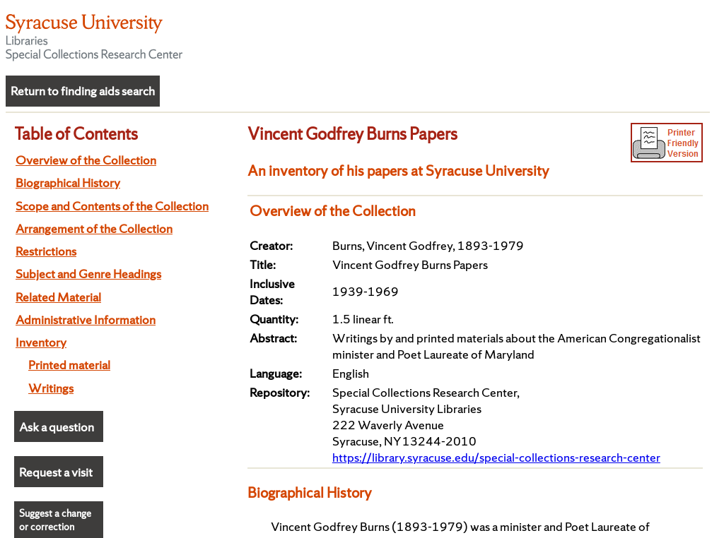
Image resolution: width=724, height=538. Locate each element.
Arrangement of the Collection (94, 228)
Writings (51, 388)
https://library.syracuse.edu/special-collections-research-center (496, 457)
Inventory (41, 342)
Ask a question (56, 427)
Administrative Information (86, 319)
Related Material (58, 297)
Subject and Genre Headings (88, 273)
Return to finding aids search (83, 91)
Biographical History (68, 182)
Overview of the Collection (86, 160)
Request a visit (56, 472)
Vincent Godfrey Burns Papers (352, 133)
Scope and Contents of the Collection (112, 206)
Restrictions (46, 251)
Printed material (69, 365)
